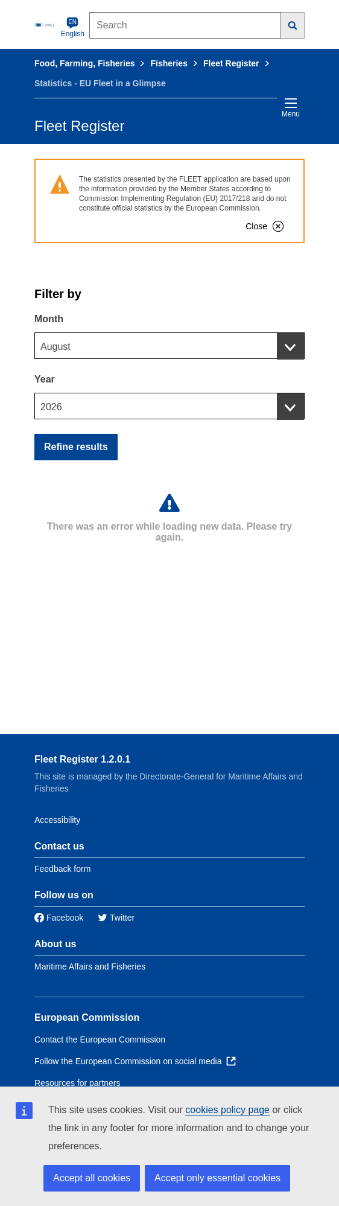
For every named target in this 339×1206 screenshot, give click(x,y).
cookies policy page (227, 1110)
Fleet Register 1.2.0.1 (82, 759)
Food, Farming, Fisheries (84, 63)
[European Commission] (45, 24)
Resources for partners (77, 1083)
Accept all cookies (91, 1178)
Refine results (76, 447)
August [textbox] (55, 346)
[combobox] (169, 345)
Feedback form (62, 869)
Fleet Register (231, 63)
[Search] (293, 25)
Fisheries (168, 63)
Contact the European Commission (99, 1039)
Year (44, 379)
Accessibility (57, 820)
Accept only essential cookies (217, 1178)
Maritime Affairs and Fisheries (89, 966)
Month (48, 319)
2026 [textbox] (51, 407)
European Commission (86, 1017)
